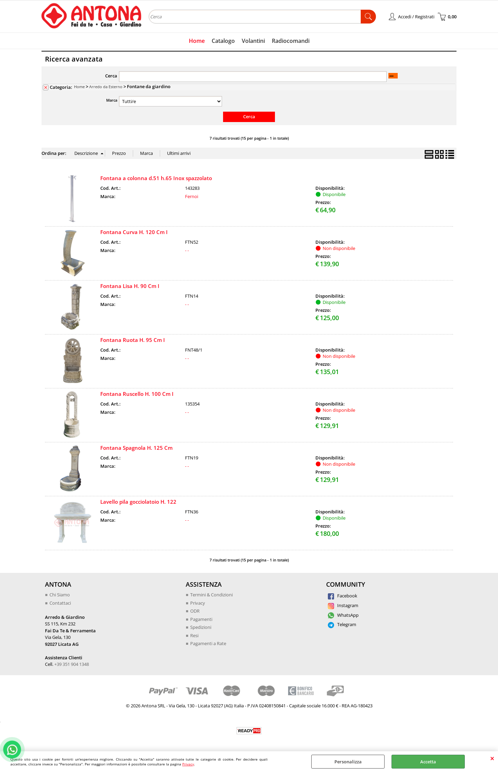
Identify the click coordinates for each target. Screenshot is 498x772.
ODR (195, 611)
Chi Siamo (59, 595)
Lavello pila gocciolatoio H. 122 (138, 501)
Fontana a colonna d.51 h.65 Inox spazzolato (156, 178)
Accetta (428, 762)
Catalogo (223, 41)
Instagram (343, 605)
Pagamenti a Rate (208, 643)
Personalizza (348, 762)
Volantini (253, 41)
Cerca (111, 76)
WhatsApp (343, 615)
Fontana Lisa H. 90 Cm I (129, 285)
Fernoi (191, 196)
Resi (194, 635)
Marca (111, 100)
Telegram (342, 624)
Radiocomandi (291, 41)
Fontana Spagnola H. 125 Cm (136, 447)
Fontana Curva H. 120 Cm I (134, 232)
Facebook (342, 596)
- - (187, 250)
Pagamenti (201, 619)
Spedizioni (200, 627)
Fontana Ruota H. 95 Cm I (132, 339)
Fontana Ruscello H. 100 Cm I (137, 393)
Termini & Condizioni (211, 595)
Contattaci (60, 603)
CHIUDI (492, 758)
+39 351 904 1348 (71, 664)
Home (197, 41)
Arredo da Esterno (105, 86)
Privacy (188, 764)
